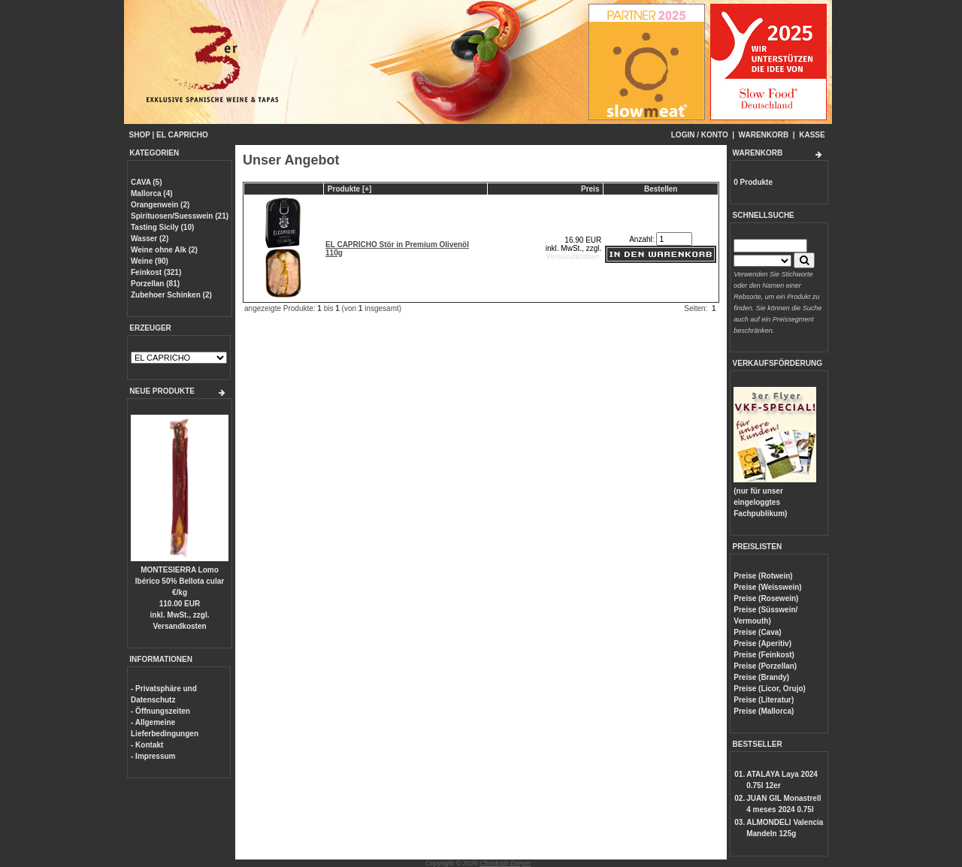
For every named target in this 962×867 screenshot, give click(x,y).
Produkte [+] (350, 189)
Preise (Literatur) (764, 700)
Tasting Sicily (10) (162, 227)
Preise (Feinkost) (764, 655)
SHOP (139, 135)
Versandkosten (179, 626)
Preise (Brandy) (761, 677)
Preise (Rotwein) (763, 576)
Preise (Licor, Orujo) (770, 688)
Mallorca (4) (152, 193)
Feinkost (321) (156, 272)
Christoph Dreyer (505, 863)
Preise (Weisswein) (767, 587)
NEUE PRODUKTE (162, 391)
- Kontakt (147, 745)
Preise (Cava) (757, 632)
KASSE (811, 135)
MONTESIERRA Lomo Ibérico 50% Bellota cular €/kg (179, 581)
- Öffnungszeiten (160, 711)
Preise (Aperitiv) (762, 643)
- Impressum (153, 756)
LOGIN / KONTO (699, 135)
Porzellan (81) (155, 283)
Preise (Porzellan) (765, 666)
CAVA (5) (146, 182)
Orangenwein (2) (160, 205)
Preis (590, 189)
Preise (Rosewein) (766, 598)
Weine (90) (149, 261)
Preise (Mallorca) (764, 711)
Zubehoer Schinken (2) (171, 295)
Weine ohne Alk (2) (164, 250)
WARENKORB (764, 135)
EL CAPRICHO (182, 135)
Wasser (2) (149, 238)
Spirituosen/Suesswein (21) (179, 216)
